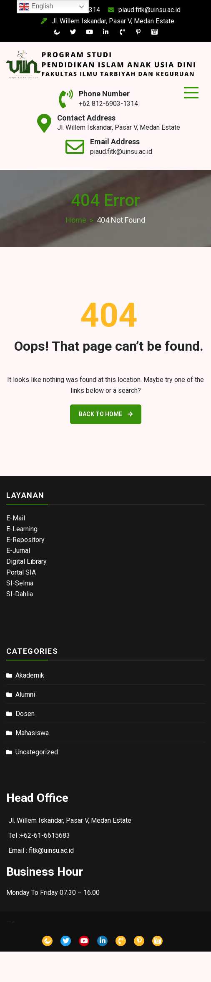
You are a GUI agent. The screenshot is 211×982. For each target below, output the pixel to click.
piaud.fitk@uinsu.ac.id (135, 10)
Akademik (29, 675)
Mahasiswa (32, 733)
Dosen (25, 714)
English (36, 7)
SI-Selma (19, 583)
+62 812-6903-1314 (108, 104)
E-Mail (15, 518)
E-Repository (25, 540)
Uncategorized (36, 752)
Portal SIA (21, 572)
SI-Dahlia (19, 594)
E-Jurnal (18, 551)
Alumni (25, 694)
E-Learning (22, 529)
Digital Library (26, 561)
